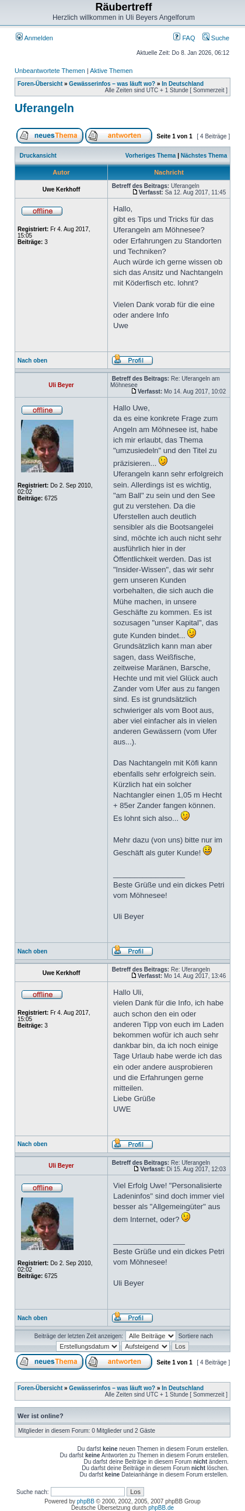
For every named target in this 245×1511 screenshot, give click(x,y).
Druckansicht (38, 155)
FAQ (184, 37)
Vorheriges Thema (150, 155)
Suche (215, 37)
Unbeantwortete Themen (50, 70)
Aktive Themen (111, 70)
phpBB (85, 1501)
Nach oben (32, 360)
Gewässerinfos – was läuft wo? (112, 84)
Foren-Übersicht (40, 84)
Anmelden (34, 37)
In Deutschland (183, 84)
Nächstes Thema (204, 155)
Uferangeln (44, 108)
